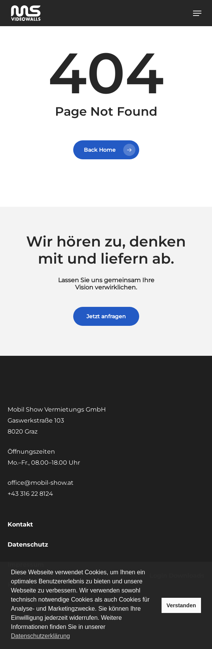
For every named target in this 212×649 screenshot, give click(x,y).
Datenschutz (28, 544)
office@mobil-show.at (41, 482)
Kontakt (20, 524)
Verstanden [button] (181, 605)
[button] (197, 13)
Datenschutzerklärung (40, 636)
